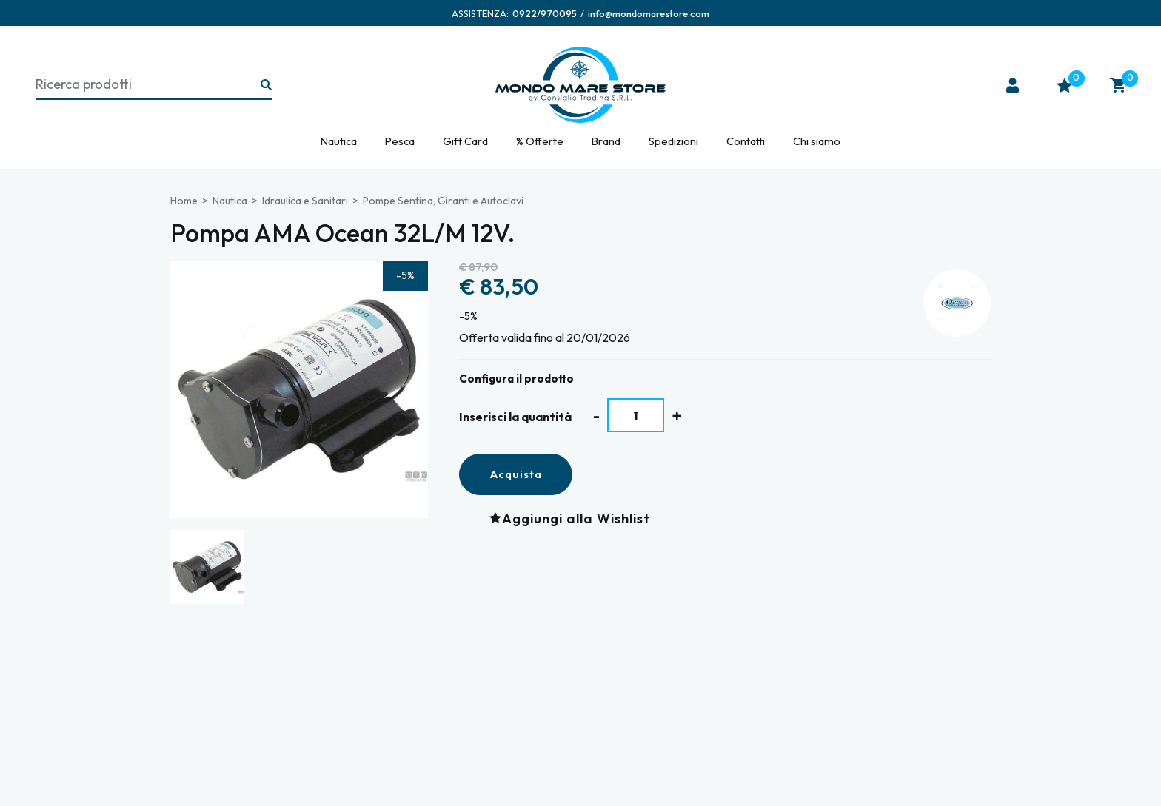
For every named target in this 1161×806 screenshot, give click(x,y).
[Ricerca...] (266, 85)
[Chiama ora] (544, 13)
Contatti (745, 141)
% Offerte (539, 141)
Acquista (515, 474)
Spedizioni (673, 141)
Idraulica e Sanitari (305, 200)
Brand (606, 141)
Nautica (339, 141)
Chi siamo (816, 141)
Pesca (400, 141)
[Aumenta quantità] (677, 416)
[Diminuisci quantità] (596, 415)
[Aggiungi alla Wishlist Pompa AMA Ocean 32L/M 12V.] (573, 517)
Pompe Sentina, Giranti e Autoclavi (443, 200)
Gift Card (465, 141)
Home (184, 200)
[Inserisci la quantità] (635, 415)
